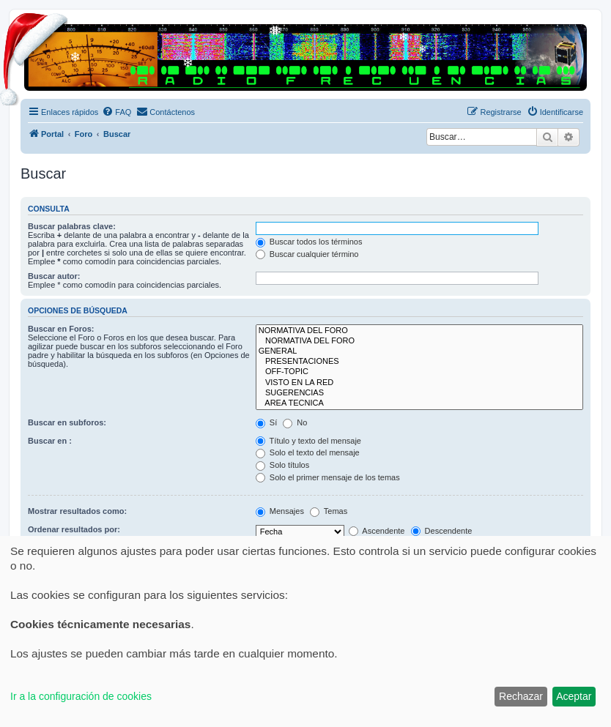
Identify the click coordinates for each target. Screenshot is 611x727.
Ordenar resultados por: (74, 529)
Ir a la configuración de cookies (81, 696)
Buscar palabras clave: (72, 226)
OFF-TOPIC (419, 372)
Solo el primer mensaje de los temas (328, 477)
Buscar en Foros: (61, 328)
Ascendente (377, 530)
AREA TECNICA (419, 403)
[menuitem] (116, 112)
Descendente (442, 530)
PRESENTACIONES (419, 362)
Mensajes (280, 511)
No (295, 422)
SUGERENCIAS (419, 393)
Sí (266, 422)
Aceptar (573, 696)
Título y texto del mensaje (308, 440)
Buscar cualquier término (307, 254)
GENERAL (419, 351)
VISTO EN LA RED (419, 383)
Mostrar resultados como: (77, 511)
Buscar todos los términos (309, 241)
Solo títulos (282, 465)
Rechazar (521, 696)
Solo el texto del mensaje (308, 452)
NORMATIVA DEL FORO (419, 331)
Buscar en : (50, 440)
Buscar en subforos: (67, 422)
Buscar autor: (54, 276)
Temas (328, 511)
